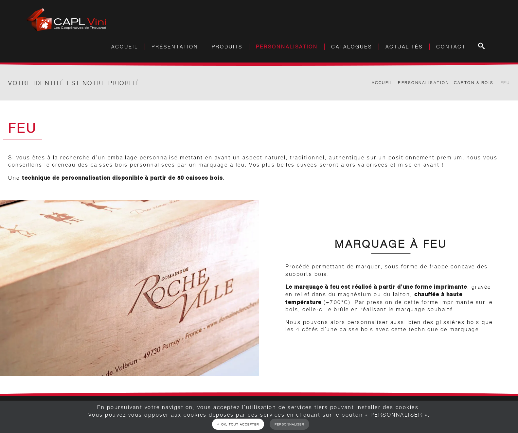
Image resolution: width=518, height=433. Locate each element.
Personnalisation (423, 82)
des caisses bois (103, 165)
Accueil (124, 47)
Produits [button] (227, 47)
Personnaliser (289, 424)
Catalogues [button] (351, 47)
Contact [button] (451, 47)
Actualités (404, 47)
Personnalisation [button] (287, 47)
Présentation (175, 47)
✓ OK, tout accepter (238, 424)
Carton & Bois (474, 82)
